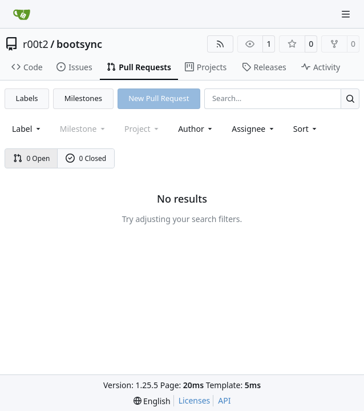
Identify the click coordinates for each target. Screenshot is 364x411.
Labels (27, 98)
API (224, 400)
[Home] (22, 14)
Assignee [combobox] (254, 128)
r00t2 (35, 44)
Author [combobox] (196, 128)
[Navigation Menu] (346, 14)
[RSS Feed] (220, 44)
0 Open (31, 158)
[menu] (306, 128)
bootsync (79, 44)
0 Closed (86, 158)
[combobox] (27, 128)
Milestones (83, 98)
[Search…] (350, 98)
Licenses (195, 400)
